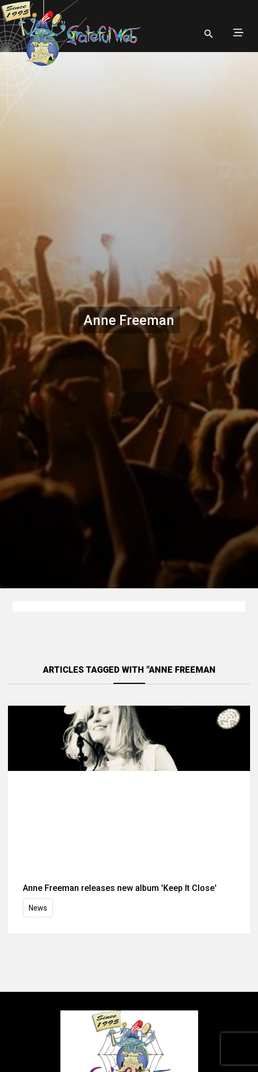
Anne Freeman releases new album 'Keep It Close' (120, 888)
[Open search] (209, 34)
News (38, 908)
